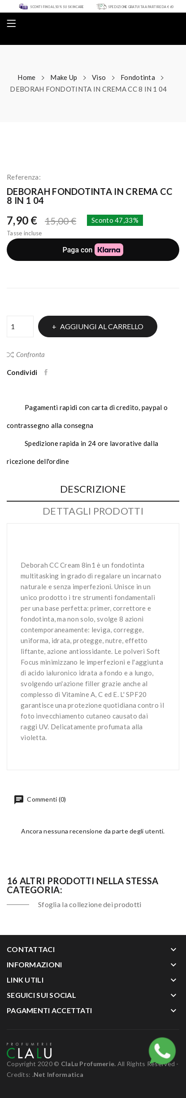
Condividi (46, 372)
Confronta (26, 354)
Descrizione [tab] (93, 489)
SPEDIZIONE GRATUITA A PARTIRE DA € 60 (140, 7)
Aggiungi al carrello (101, 326)
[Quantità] (20, 326)
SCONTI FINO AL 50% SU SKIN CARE (57, 7)
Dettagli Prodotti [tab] (93, 511)
